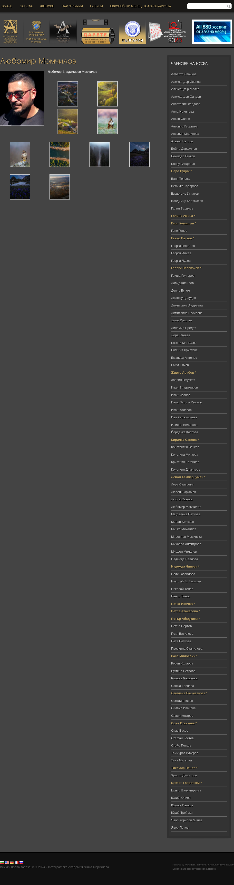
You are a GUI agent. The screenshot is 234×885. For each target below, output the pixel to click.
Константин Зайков (185, 447)
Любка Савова (181, 499)
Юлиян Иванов (182, 805)
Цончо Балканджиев (186, 790)
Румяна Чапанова (184, 678)
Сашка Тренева (182, 686)
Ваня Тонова (180, 178)
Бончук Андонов (183, 164)
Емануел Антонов (184, 357)
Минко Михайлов (183, 529)
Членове (47, 6)
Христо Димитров (184, 775)
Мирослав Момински (186, 536)
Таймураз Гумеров (184, 753)
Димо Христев (181, 320)
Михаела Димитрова (186, 544)
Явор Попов (180, 827)
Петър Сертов (181, 626)
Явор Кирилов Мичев (186, 820)
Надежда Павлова (184, 559)
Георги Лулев (181, 261)
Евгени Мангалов (183, 343)
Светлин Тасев (182, 701)
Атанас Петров (182, 141)
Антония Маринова (185, 134)
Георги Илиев (181, 253)
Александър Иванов (186, 82)
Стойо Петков (181, 745)
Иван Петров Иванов (186, 402)
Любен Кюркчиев (183, 492)
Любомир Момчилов (186, 507)
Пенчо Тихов (180, 596)
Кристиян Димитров (185, 469)
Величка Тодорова (184, 186)
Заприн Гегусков (183, 380)
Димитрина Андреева (187, 305)
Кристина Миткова (184, 454)
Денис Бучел (180, 290)
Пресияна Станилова (186, 648)
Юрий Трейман (182, 812)
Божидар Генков (183, 156)
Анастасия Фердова (185, 104)
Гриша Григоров (183, 275)
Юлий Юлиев (181, 798)
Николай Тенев (182, 589)
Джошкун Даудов (183, 298)
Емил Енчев (180, 365)
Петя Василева (182, 633)
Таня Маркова (181, 760)
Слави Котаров (182, 715)
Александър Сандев (186, 96)
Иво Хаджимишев (184, 417)
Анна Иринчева (182, 111)
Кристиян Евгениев (185, 462)
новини (96, 6)
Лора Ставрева (182, 484)
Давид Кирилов (182, 283)
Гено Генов (179, 230)
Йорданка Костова (184, 432)
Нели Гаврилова (183, 574)
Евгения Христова (184, 350)
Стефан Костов (182, 738)
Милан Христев (182, 522)
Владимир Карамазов (187, 201)
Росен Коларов (182, 663)
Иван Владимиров (184, 387)
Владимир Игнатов (185, 193)
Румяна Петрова (183, 671)
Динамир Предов (183, 328)
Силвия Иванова (183, 708)
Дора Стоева (180, 335)
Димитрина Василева (187, 313)
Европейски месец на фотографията (140, 6)
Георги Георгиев (183, 246)
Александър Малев (185, 89)
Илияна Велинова (184, 425)
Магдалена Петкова (185, 514)
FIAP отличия (72, 6)
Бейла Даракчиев (184, 148)
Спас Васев (179, 730)
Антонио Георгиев (184, 126)
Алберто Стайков (183, 74)
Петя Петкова (181, 641)
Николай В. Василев (186, 581)
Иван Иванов (180, 395)
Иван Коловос (181, 410)
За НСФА (26, 6)
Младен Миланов (184, 551)
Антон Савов (180, 119)
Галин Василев (182, 208)
